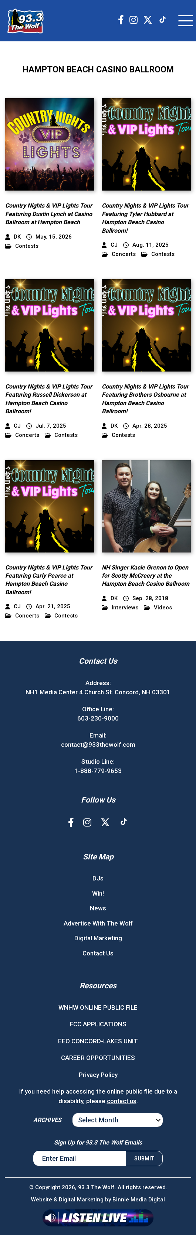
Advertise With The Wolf (98, 923)
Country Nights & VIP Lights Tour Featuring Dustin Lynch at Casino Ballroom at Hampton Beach (48, 214)
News (98, 908)
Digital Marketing (98, 938)
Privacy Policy (98, 1074)
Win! (98, 893)
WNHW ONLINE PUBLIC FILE (98, 1007)
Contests (21, 246)
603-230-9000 (98, 718)
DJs (98, 878)
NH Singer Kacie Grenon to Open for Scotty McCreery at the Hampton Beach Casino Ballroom (145, 576)
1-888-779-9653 (98, 770)
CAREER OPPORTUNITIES (98, 1057)
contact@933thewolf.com (98, 744)
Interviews (120, 607)
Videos (158, 607)
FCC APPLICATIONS (98, 1024)
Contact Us (98, 953)
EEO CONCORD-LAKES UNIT (98, 1041)
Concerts (119, 254)
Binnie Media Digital (138, 1199)
